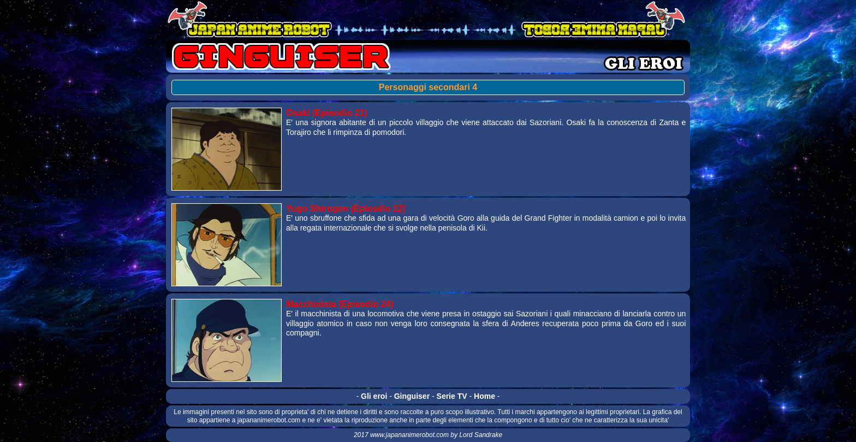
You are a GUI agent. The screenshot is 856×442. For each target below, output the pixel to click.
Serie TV (452, 396)
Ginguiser (412, 396)
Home (484, 396)
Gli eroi (374, 396)
